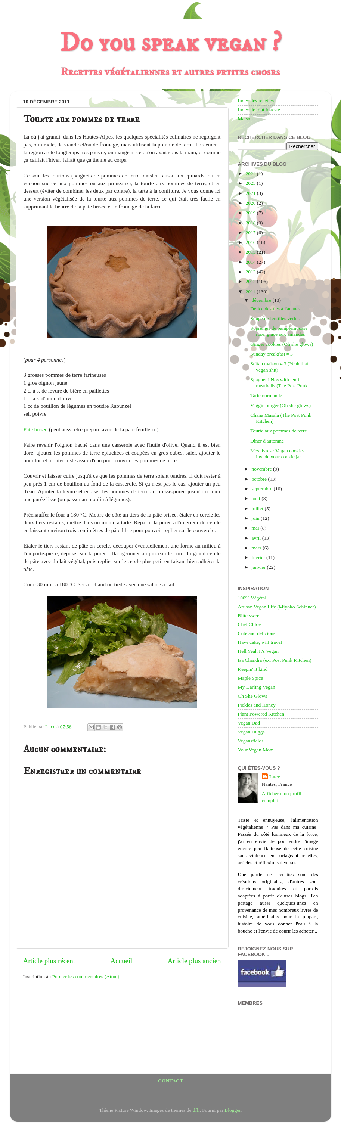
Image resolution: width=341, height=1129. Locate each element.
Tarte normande (266, 395)
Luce (274, 776)
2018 (251, 223)
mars (257, 547)
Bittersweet (249, 615)
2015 (251, 252)
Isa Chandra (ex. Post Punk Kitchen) (274, 660)
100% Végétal (252, 598)
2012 (251, 281)
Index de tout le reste (259, 109)
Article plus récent (49, 961)
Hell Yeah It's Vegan (258, 651)
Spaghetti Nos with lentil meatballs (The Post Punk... (280, 382)
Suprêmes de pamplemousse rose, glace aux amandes (278, 331)
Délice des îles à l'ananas (275, 308)
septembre (263, 488)
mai (256, 528)
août (257, 498)
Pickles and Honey (257, 705)
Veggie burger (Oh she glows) (280, 405)
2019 (251, 212)
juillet (258, 508)
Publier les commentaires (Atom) (86, 976)
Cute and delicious (256, 633)
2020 (251, 203)
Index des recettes (256, 100)
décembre (262, 300)
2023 (251, 183)
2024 (251, 173)
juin (256, 518)
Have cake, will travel (260, 642)
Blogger (232, 1110)
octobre (260, 479)
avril (257, 538)
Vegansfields (251, 741)
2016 (251, 242)
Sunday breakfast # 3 (271, 354)
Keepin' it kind (253, 669)
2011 (251, 291)
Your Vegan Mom (256, 750)
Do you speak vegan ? (171, 43)
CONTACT (170, 1080)
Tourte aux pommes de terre (278, 431)
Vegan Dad (249, 723)
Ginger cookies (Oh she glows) (281, 344)
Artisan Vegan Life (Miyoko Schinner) (277, 607)
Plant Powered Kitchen (261, 714)
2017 (251, 232)
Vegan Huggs (251, 732)
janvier (259, 567)
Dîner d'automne (267, 441)
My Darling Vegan (256, 687)
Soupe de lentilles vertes (275, 318)
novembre (262, 469)
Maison (245, 118)
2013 (251, 272)
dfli (196, 1110)
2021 (251, 193)
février (259, 557)
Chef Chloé (249, 624)
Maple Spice (250, 678)
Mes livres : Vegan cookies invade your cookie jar (277, 453)
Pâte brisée (36, 429)
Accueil (122, 961)
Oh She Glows (252, 696)
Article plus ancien (194, 961)
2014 (251, 262)
